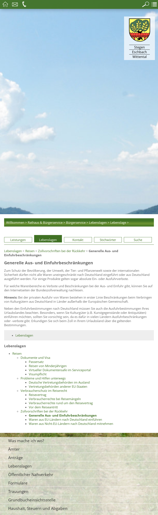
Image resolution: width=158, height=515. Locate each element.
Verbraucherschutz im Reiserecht (44, 391)
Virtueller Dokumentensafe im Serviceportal (60, 370)
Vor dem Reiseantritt (43, 407)
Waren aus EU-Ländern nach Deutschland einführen (65, 419)
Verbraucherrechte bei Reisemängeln (55, 399)
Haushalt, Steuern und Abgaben (37, 508)
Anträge (15, 457)
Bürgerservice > (77, 222)
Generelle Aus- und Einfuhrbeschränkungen (63, 415)
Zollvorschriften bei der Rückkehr (61, 251)
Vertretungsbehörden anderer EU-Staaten (58, 386)
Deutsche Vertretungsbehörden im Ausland (59, 382)
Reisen (30, 251)
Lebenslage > (119, 222)
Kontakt (77, 240)
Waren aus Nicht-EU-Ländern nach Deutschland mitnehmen (71, 424)
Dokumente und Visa (35, 358)
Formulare (18, 482)
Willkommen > (16, 222)
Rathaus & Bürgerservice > (46, 222)
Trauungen (18, 491)
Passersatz (36, 362)
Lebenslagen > (99, 222)
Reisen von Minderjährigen (48, 366)
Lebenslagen (48, 240)
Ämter (14, 449)
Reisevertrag (37, 395)
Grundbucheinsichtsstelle (32, 499)
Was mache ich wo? (26, 440)
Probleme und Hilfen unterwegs (43, 378)
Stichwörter (108, 240)
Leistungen (18, 240)
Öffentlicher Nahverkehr (30, 474)
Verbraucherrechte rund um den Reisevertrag (61, 403)
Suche (138, 240)
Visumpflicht (37, 374)
